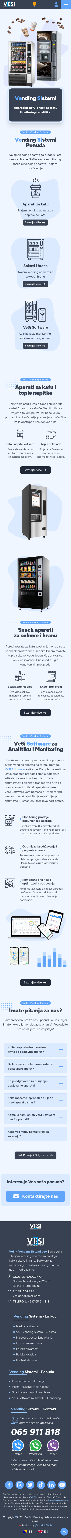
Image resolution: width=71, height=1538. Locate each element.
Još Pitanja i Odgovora (36, 1155)
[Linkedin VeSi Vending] (51, 1485)
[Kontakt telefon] (14, 1420)
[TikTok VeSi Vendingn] (41, 1485)
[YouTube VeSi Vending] (62, 1485)
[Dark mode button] (34, 4)
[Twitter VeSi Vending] (30, 1485)
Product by (35, 1525)
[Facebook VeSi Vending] (9, 1485)
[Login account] (56, 4)
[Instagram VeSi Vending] (20, 1485)
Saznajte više (35, 222)
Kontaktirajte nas (35, 1196)
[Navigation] (66, 4)
